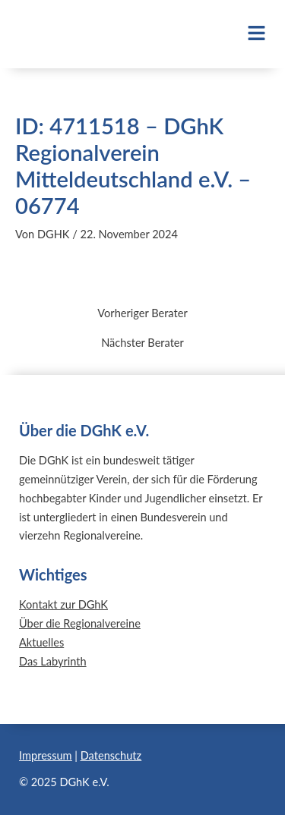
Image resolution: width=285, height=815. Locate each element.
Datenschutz (111, 755)
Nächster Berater (142, 343)
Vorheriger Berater (142, 313)
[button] (247, 34)
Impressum (45, 755)
